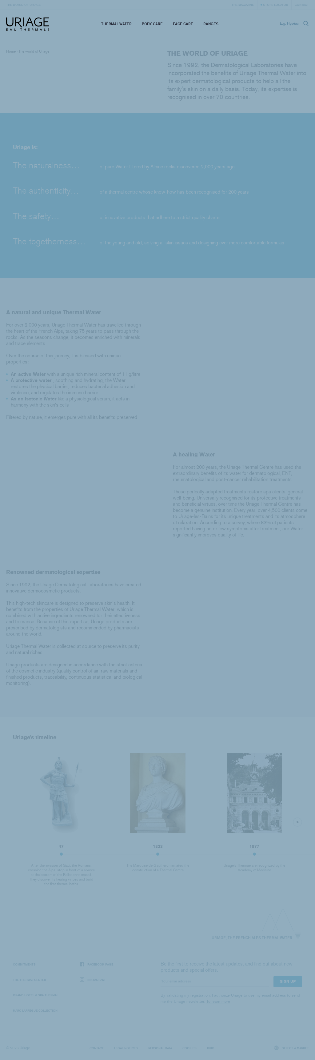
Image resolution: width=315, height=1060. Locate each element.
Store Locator (275, 4)
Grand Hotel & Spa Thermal (35, 995)
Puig (210, 1048)
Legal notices (126, 1048)
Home (11, 51)
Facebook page (96, 964)
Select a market (291, 1048)
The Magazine (243, 4)
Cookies (189, 1048)
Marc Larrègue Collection (35, 1010)
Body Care (152, 24)
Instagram (92, 980)
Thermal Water (116, 24)
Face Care (183, 24)
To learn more (218, 1001)
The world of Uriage (23, 4)
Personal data (160, 1048)
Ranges (210, 24)
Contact (302, 4)
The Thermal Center (29, 980)
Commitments (24, 964)
